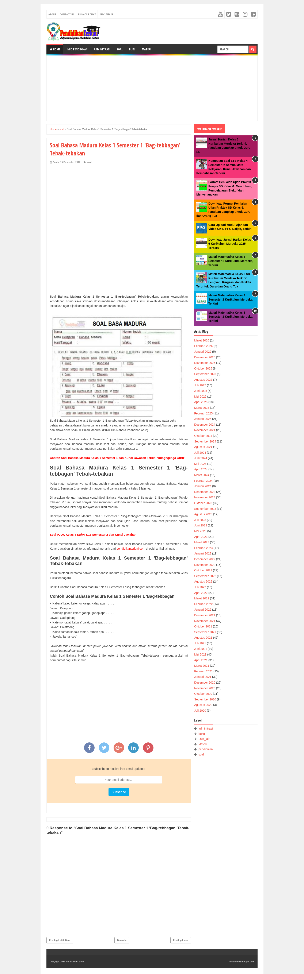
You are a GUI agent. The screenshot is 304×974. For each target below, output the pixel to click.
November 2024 (204, 430)
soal (89, 162)
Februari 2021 (203, 671)
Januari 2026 (202, 351)
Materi (146, 49)
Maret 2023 (201, 542)
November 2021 (204, 621)
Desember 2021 (204, 615)
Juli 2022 (200, 587)
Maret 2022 (201, 598)
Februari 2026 (203, 346)
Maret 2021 (201, 665)
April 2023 (201, 536)
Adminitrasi (102, 49)
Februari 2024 (203, 480)
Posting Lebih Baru (60, 940)
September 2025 (205, 374)
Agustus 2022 (203, 581)
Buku (132, 49)
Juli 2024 (200, 452)
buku (201, 733)
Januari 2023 (202, 553)
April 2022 (201, 593)
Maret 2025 (201, 407)
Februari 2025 (203, 413)
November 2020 (204, 688)
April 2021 (201, 660)
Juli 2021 (200, 643)
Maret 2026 (201, 340)
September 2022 (205, 576)
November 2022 (204, 565)
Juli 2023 (200, 520)
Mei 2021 (200, 654)
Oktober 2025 (203, 368)
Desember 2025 (204, 357)
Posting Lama (180, 940)
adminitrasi (205, 728)
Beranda (121, 940)
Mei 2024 (200, 463)
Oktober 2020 (203, 693)
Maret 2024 (201, 475)
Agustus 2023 (203, 514)
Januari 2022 (202, 609)
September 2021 (205, 632)
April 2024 (201, 469)
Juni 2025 (200, 391)
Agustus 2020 (203, 705)
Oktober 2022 (203, 570)
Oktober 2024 (203, 435)
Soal (120, 49)
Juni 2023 (200, 525)
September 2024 (205, 441)
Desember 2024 (204, 424)
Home (55, 49)
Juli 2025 (200, 385)
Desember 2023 (204, 492)
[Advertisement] (152, 88)
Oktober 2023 (203, 503)
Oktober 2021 (203, 626)
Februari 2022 (203, 604)
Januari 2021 (202, 677)
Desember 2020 (204, 682)
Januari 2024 (202, 486)
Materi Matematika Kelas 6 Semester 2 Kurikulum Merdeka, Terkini (230, 261)
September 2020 (205, 699)
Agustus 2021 (203, 637)
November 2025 (204, 362)
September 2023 (205, 508)
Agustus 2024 (203, 447)
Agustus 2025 (203, 379)
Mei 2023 (200, 531)
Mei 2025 (200, 396)
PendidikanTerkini (75, 961)
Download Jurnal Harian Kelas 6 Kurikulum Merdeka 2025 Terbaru (229, 244)
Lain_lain (204, 739)
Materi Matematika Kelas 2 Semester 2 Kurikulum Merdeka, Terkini (230, 299)
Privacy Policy (87, 14)
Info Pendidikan (77, 49)
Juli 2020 (200, 710)
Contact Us (67, 14)
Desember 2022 (204, 559)
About (52, 14)
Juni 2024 (200, 458)
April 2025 (201, 402)
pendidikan (205, 749)
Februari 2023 (203, 548)
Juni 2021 (200, 648)
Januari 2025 (202, 419)
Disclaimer (106, 14)
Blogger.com (248, 961)
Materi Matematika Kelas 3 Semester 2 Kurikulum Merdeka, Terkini (230, 316)
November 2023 (204, 497)
